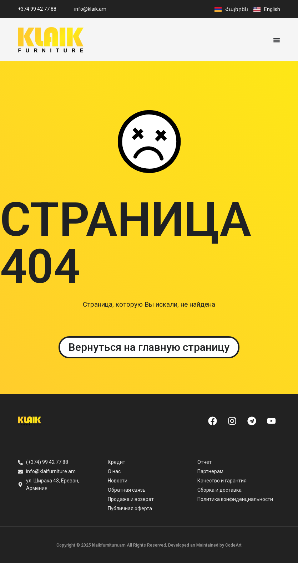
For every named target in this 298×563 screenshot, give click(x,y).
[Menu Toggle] (276, 39)
